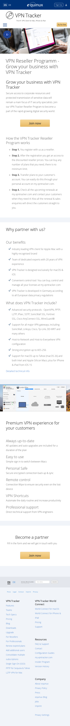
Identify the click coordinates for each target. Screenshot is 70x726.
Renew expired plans (15, 645)
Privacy (35, 592)
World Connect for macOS (47, 608)
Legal (14, 592)
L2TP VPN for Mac (14, 672)
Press (9, 592)
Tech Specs (11, 614)
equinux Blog (41, 697)
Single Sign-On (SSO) (15, 663)
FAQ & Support (42, 644)
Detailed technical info (18, 371)
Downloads (11, 627)
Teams (9, 610)
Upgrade (10, 632)
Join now (35, 123)
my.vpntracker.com (43, 657)
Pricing (9, 619)
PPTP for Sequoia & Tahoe (18, 668)
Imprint (28, 592)
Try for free (62, 24)
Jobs (37, 701)
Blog (8, 623)
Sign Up (59, 5)
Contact (21, 592)
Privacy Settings (42, 714)
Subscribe (54, 582)
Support (38, 626)
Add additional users (15, 650)
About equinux (41, 683)
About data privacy (25, 583)
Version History (42, 666)
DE (9, 5)
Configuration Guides (44, 653)
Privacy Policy (41, 688)
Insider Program (42, 661)
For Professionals (14, 641)
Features (10, 605)
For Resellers (12, 636)
